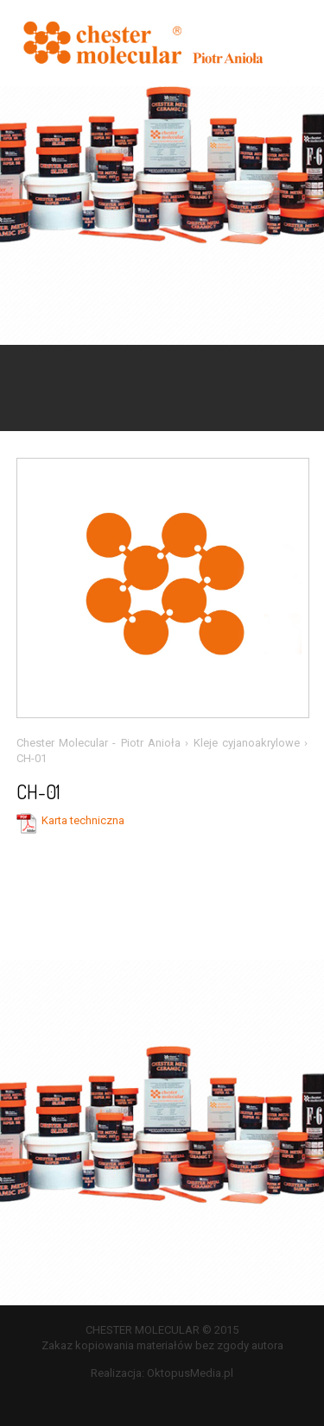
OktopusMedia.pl (190, 1373)
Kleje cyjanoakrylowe (247, 742)
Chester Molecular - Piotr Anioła (98, 742)
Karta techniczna (82, 820)
